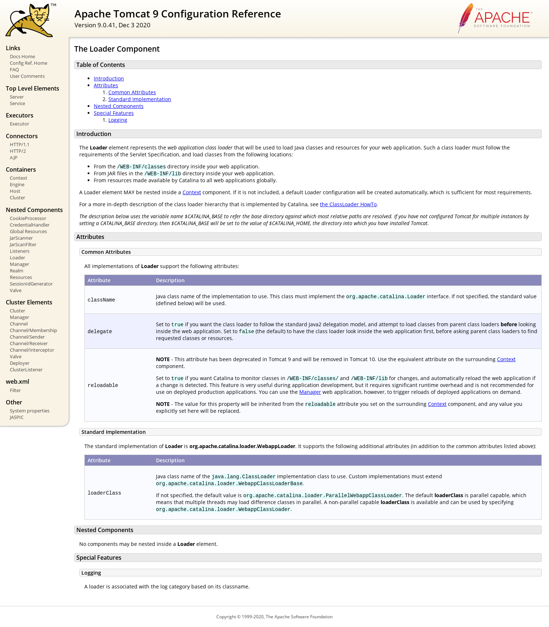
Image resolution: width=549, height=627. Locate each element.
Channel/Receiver (29, 343)
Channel (19, 323)
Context (18, 178)
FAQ (14, 69)
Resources (21, 277)
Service (17, 103)
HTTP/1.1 (19, 144)
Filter (15, 390)
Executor (19, 123)
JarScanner (21, 238)
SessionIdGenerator (31, 283)
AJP (13, 157)
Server (17, 96)
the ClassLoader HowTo (348, 204)
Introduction (109, 78)
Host (15, 191)
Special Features (114, 112)
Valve (15, 290)
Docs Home (22, 56)
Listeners (19, 251)
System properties (29, 410)
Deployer (19, 363)
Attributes (106, 85)
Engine (17, 184)
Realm (16, 270)
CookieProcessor (28, 218)
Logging (117, 119)
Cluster (17, 197)
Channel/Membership (33, 330)
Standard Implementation (139, 99)
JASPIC (17, 417)
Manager (19, 264)
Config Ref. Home (28, 63)
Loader (17, 257)
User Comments (27, 76)
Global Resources (28, 231)
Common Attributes (132, 92)
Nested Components (119, 106)
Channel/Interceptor (32, 350)
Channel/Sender (27, 337)
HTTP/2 (18, 151)
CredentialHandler (29, 224)
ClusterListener (26, 369)
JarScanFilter (23, 244)
